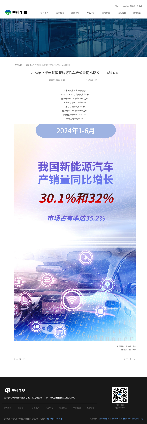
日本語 (132, 6)
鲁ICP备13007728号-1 (55, 419)
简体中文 (118, 6)
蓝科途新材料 (104, 418)
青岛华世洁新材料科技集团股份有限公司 (127, 418)
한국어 (139, 6)
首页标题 (18, 65)
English (126, 6)
